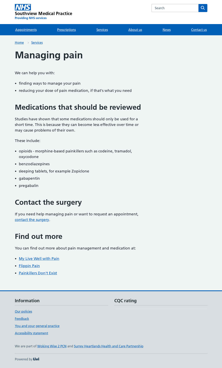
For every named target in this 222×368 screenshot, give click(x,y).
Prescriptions (66, 30)
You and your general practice (37, 326)
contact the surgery (32, 219)
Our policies (23, 311)
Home (19, 43)
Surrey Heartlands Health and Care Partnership (108, 346)
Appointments (26, 30)
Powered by (27, 359)
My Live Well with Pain (39, 258)
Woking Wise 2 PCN (52, 346)
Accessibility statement (31, 333)
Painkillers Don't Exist (38, 273)
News (167, 30)
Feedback (22, 319)
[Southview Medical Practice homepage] (43, 12)
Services (102, 30)
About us (135, 30)
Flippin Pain (29, 266)
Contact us (199, 30)
